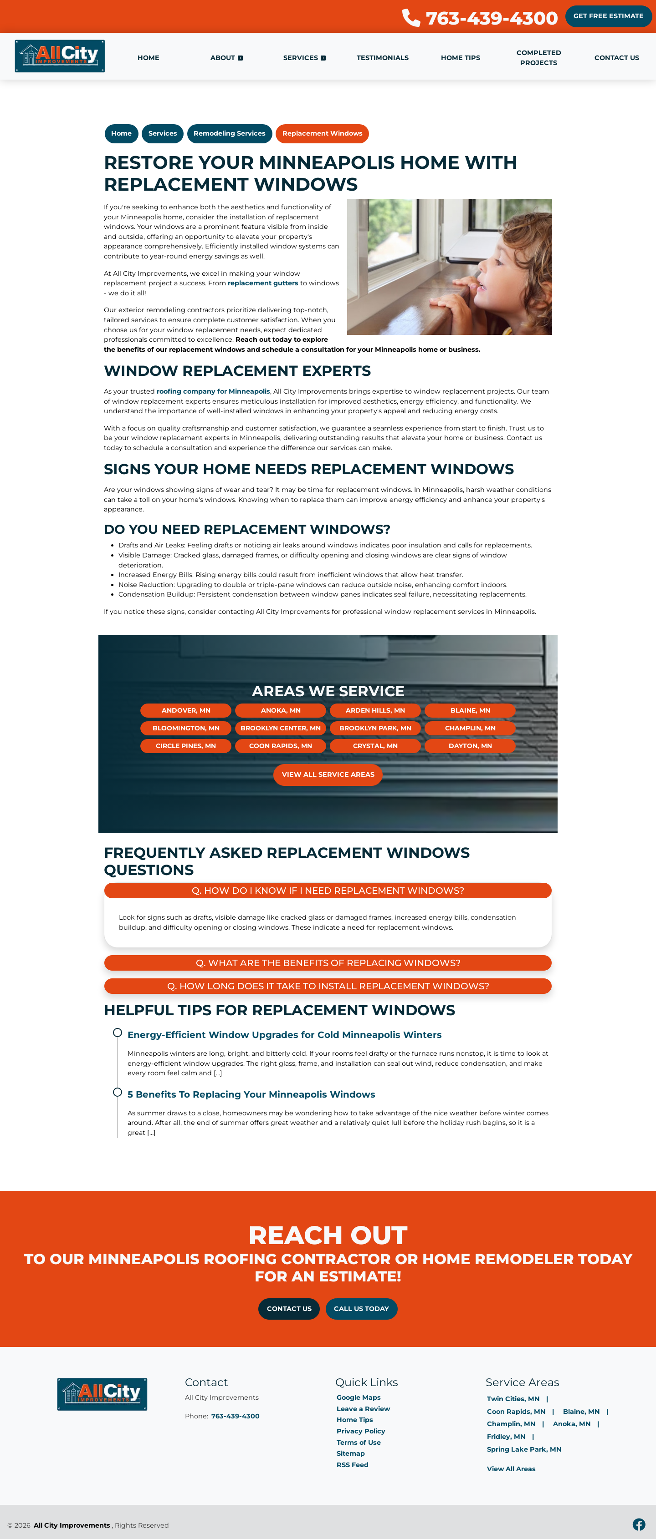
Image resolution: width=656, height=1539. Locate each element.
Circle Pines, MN (186, 746)
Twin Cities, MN (513, 1399)
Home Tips (355, 1420)
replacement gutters (263, 283)
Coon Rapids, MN (280, 746)
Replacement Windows (322, 133)
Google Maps (359, 1397)
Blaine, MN (470, 710)
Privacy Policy (361, 1431)
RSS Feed (353, 1465)
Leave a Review (363, 1409)
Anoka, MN (281, 710)
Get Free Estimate (609, 16)
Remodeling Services (230, 133)
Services (163, 133)
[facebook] (639, 1526)
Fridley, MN (506, 1437)
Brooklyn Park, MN (375, 728)
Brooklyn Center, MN (281, 728)
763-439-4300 (480, 18)
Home (121, 133)
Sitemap (351, 1453)
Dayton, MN (470, 746)
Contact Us (289, 1309)
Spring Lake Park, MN (524, 1449)
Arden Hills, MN (375, 710)
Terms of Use (359, 1442)
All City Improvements (72, 1525)
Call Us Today (361, 1309)
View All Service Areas (328, 774)
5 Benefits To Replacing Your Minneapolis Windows (251, 1094)
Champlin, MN (470, 728)
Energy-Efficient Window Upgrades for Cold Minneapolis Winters (285, 1034)
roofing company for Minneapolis (213, 391)
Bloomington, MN (186, 728)
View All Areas (511, 1469)
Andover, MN (186, 710)
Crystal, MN (375, 746)
